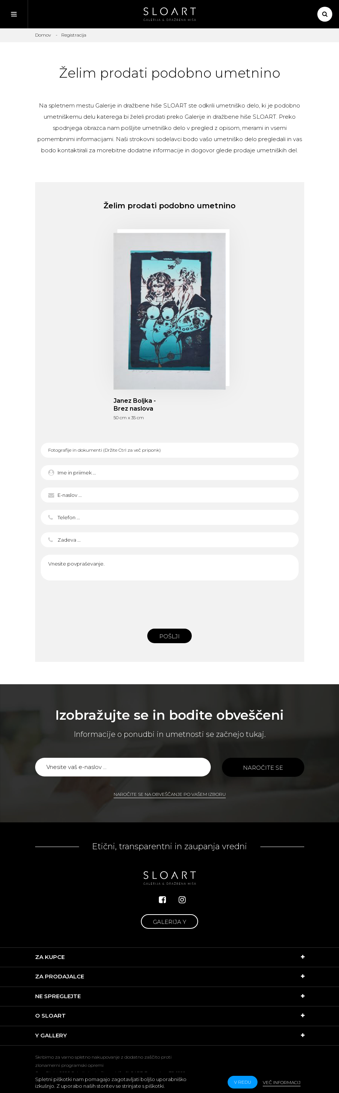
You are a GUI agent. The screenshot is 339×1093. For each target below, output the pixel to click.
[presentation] (169, 602)
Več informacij (282, 1082)
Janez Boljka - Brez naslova (135, 404)
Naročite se (263, 767)
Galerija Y (169, 921)
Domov (43, 35)
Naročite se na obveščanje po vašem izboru (170, 794)
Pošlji (169, 636)
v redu (242, 1082)
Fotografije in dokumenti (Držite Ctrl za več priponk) (104, 450)
